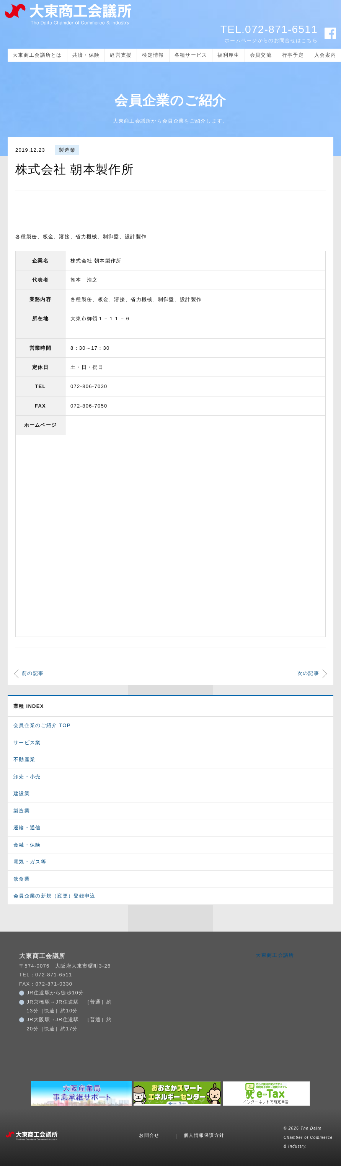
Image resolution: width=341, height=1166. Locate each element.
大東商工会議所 (275, 955)
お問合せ (149, 1135)
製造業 (67, 150)
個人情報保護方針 (204, 1135)
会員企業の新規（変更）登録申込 (54, 896)
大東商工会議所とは (37, 55)
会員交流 (261, 55)
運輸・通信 (27, 827)
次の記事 (308, 673)
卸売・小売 (27, 777)
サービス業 (27, 742)
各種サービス (191, 55)
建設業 (21, 793)
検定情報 (153, 55)
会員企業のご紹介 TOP (42, 725)
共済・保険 (86, 55)
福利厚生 (228, 55)
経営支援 (121, 55)
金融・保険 (27, 845)
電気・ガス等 (29, 862)
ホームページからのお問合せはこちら (271, 40)
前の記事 (33, 673)
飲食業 (21, 879)
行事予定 (293, 55)
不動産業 (24, 759)
